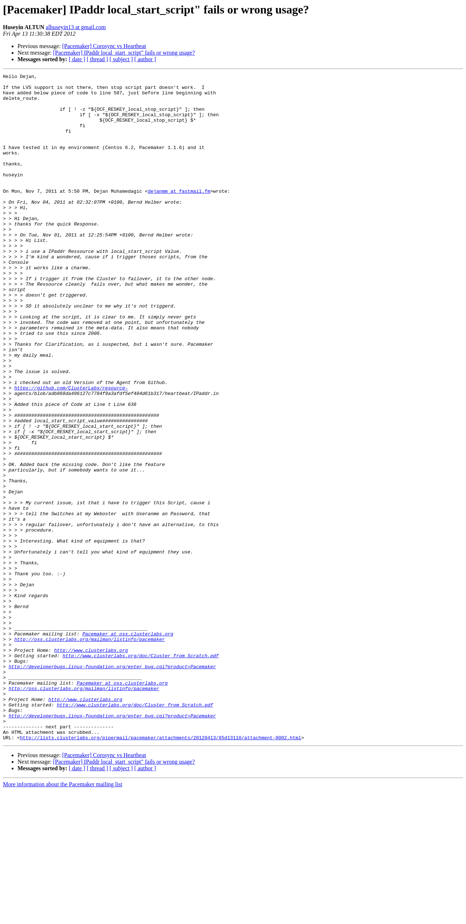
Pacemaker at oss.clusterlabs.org (127, 746)
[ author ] (145, 59)
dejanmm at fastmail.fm (179, 215)
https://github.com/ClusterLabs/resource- (71, 451)
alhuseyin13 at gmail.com (76, 27)
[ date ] (77, 59)
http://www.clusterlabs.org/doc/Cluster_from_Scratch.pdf (141, 772)
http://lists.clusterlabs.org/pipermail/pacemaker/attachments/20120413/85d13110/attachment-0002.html (160, 871)
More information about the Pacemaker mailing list (62, 918)
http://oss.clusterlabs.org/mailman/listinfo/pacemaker (89, 752)
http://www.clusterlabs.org (91, 766)
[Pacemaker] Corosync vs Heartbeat (104, 46)
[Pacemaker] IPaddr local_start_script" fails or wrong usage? (124, 53)
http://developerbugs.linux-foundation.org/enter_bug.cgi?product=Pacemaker (112, 785)
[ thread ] (97, 59)
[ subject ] (121, 59)
